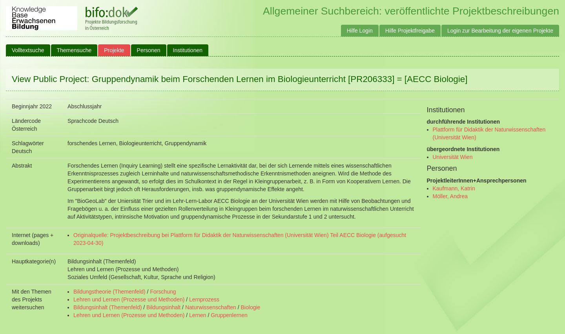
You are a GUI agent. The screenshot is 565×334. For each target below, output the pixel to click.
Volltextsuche (28, 50)
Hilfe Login (360, 30)
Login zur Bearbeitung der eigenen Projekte (500, 30)
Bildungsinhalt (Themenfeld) (107, 307)
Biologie (251, 307)
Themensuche (74, 50)
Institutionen (188, 50)
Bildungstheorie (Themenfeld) (109, 291)
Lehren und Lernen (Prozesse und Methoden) (128, 299)
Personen (148, 50)
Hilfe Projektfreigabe (410, 30)
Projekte (114, 50)
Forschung (163, 291)
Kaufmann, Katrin (454, 188)
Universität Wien (453, 157)
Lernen (197, 315)
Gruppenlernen (229, 315)
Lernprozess (204, 299)
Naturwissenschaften (210, 307)
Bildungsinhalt (163, 307)
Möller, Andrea (450, 196)
